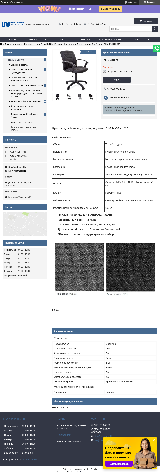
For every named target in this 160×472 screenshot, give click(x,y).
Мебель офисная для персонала (27, 85)
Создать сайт (7, 2)
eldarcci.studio (29, 459)
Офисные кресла (19, 65)
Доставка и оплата (110, 39)
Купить (116, 79)
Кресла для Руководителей (78, 44)
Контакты (84, 39)
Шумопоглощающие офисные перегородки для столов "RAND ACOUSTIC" (26, 93)
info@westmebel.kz (17, 171)
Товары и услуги (36, 39)
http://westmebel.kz (17, 167)
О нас (61, 39)
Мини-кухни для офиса (22, 122)
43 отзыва (133, 2)
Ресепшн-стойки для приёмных (26, 101)
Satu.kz (94, 469)
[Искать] (155, 29)
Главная (11, 39)
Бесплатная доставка (119, 98)
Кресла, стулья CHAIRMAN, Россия (43, 44)
